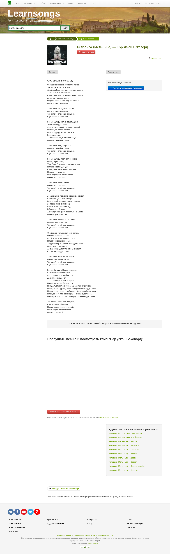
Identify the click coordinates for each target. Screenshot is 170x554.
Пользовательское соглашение (70, 535)
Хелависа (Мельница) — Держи (122, 458)
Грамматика (82, 3)
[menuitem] (17, 3)
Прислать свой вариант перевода (126, 88)
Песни (17, 3)
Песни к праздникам (16, 527)
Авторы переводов (135, 523)
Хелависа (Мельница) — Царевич (123, 470)
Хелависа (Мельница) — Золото (123, 454)
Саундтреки (13, 531)
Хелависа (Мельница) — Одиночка (124, 450)
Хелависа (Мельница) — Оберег (123, 462)
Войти (137, 3)
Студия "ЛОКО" (92, 543)
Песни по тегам (14, 519)
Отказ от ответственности (108, 418)
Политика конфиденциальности (99, 535)
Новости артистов (57, 3)
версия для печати (155, 58)
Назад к (64, 488)
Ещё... (94, 3)
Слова (70, 3)
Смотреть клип (86, 52)
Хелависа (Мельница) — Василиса (124, 445)
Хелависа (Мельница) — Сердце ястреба (126, 466)
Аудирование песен (55, 523)
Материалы (92, 519)
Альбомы (42, 3)
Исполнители (29, 3)
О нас (129, 519)
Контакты (131, 527)
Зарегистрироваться (152, 3)
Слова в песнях (14, 523)
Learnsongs (34, 13)
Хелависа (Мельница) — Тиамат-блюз (125, 433)
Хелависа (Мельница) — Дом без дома (126, 437)
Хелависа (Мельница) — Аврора (123, 441)
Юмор (89, 523)
